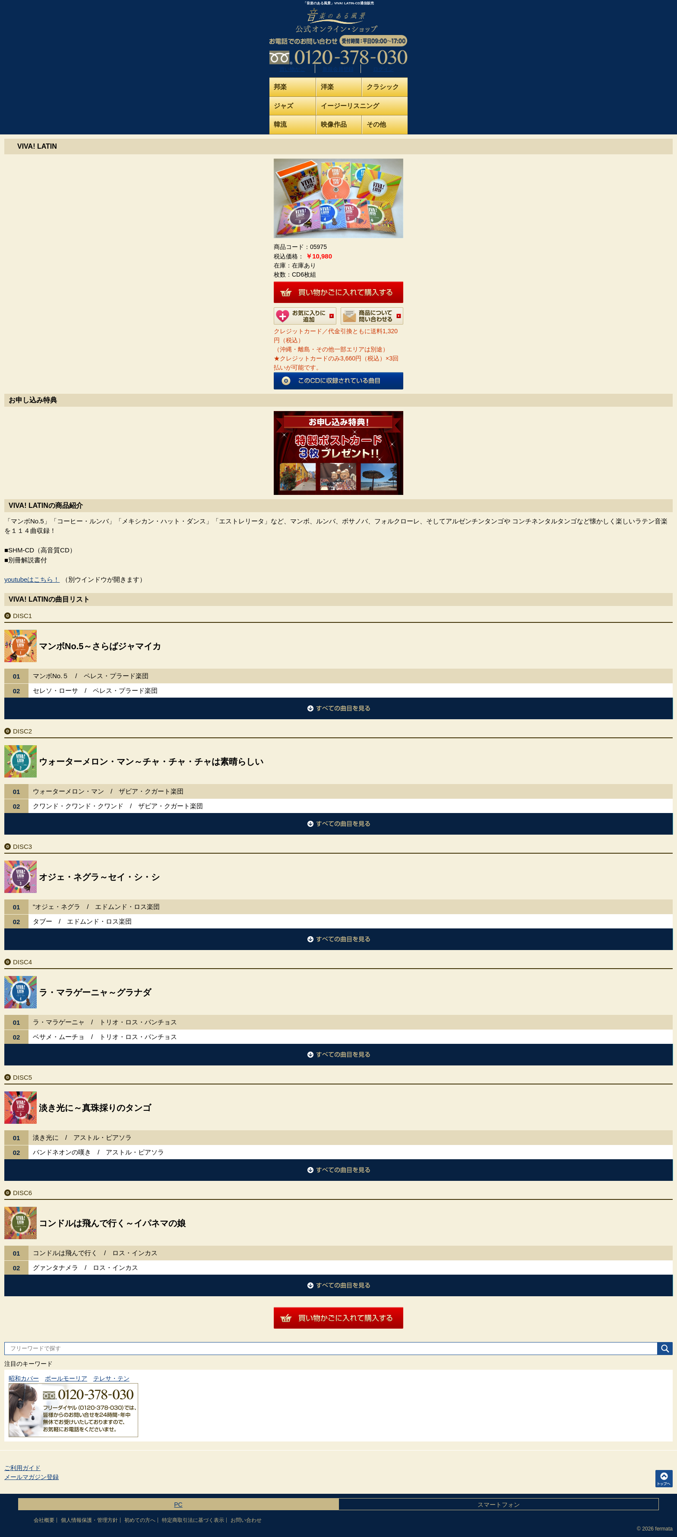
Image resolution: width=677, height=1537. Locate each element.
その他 (376, 124)
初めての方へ (139, 1520)
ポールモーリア (66, 1378)
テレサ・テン (111, 1378)
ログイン (383, 69)
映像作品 (334, 124)
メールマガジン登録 (31, 1476)
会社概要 (44, 1520)
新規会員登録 (338, 69)
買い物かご (292, 69)
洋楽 (327, 86)
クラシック (383, 86)
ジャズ (283, 105)
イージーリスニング (350, 105)
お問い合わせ (246, 1520)
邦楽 (280, 86)
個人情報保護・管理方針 (89, 1520)
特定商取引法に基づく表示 (193, 1520)
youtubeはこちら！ (32, 579)
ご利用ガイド (22, 1467)
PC (178, 1504)
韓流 (280, 124)
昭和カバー (24, 1378)
